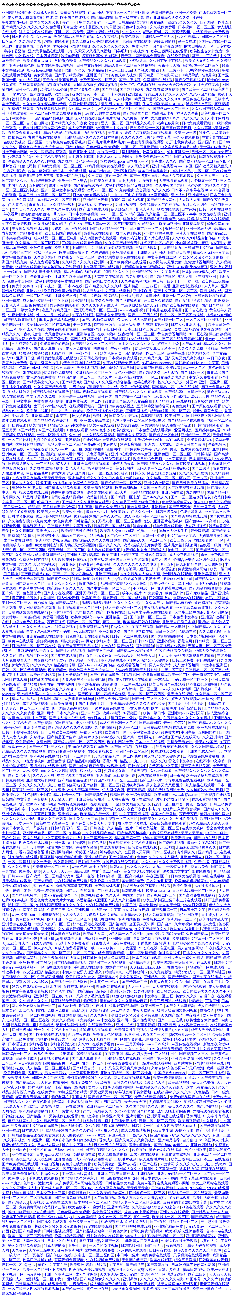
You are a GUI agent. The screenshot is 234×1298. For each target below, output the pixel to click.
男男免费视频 (136, 276)
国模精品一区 (163, 387)
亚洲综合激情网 (157, 483)
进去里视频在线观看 (36, 32)
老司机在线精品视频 (68, 497)
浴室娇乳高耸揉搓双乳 (100, 56)
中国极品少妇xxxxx (170, 1073)
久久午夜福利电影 (136, 281)
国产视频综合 (96, 795)
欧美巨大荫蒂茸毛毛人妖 (78, 646)
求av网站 (110, 444)
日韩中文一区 (143, 1126)
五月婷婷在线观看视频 (48, 766)
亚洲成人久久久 (164, 161)
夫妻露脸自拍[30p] (79, 699)
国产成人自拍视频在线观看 (130, 679)
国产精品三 (135, 1265)
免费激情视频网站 (84, 104)
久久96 (74, 435)
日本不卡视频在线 (73, 675)
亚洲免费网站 (191, 857)
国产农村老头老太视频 (43, 272)
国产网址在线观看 (80, 891)
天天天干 (165, 655)
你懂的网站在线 (60, 847)
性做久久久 (120, 627)
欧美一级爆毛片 (164, 708)
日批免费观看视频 (197, 123)
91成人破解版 (19, 392)
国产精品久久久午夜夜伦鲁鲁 (75, 123)
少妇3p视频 (38, 1044)
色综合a (30, 1183)
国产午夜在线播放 (105, 675)
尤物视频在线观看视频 (211, 1111)
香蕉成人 (79, 1097)
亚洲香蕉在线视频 (172, 588)
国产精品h (110, 89)
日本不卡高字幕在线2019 (192, 190)
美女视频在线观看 (159, 607)
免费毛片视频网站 (92, 368)
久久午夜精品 (107, 37)
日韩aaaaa (117, 867)
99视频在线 (62, 483)
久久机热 (210, 1121)
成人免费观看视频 (45, 262)
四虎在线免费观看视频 (115, 248)
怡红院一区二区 (181, 550)
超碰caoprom (147, 531)
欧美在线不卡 (144, 382)
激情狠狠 (30, 684)
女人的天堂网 (170, 905)
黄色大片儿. (145, 209)
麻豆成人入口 (90, 771)
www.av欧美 (96, 1135)
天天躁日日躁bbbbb (146, 967)
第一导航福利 (37, 828)
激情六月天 (20, 665)
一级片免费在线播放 (28, 622)
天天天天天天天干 (58, 871)
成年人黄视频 (60, 185)
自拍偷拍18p (44, 603)
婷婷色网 (58, 991)
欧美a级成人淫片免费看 (142, 545)
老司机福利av (136, 972)
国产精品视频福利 (88, 185)
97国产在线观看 (56, 41)
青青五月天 (153, 94)
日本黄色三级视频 (66, 934)
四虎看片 (101, 348)
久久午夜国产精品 (170, 185)
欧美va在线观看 (102, 425)
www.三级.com (120, 70)
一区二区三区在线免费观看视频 (56, 113)
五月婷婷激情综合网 (153, 406)
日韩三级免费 (129, 324)
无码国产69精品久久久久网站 (124, 583)
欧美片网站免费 (120, 742)
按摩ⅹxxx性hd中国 (177, 579)
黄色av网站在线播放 (166, 1150)
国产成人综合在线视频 (67, 718)
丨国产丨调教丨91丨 (92, 703)
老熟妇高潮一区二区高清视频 (167, 32)
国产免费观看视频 (190, 80)
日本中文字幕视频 (84, 214)
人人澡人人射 (190, 200)
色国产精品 (159, 1135)
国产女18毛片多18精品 (194, 300)
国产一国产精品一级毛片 (87, 991)
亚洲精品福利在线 (159, 233)
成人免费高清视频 (177, 425)
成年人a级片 (161, 560)
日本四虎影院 (23, 37)
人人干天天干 (139, 986)
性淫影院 (48, 454)
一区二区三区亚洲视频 (140, 147)
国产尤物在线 (204, 838)
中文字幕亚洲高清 (84, 1073)
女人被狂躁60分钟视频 (62, 267)
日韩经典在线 (13, 1116)
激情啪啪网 (94, 449)
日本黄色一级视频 (105, 982)
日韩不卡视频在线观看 (20, 732)
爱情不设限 (184, 1130)
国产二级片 (201, 468)
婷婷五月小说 (168, 344)
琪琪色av (60, 214)
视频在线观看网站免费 (166, 790)
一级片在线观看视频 (156, 1063)
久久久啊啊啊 (23, 531)
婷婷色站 (61, 46)
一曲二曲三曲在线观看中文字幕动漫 (139, 195)
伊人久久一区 (142, 512)
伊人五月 (167, 564)
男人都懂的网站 (190, 948)
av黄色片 (181, 1145)
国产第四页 (118, 924)
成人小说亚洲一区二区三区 (146, 516)
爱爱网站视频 (44, 564)
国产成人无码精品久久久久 (204, 344)
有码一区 (69, 22)
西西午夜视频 (94, 133)
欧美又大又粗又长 (45, 22)
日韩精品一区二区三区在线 (34, 646)
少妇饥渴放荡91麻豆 (192, 243)
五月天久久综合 (195, 205)
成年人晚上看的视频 (174, 1111)
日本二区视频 (163, 852)
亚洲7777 (34, 291)
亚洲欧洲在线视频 (187, 286)
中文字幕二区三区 (107, 871)
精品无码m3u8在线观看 (62, 133)
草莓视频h (123, 1092)
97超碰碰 (198, 1188)
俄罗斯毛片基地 (25, 598)
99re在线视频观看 (98, 1226)
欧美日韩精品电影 (153, 171)
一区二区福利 (19, 440)
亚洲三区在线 (40, 1150)
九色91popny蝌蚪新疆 (44, 70)
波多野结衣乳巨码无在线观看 (129, 185)
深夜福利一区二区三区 (137, 334)
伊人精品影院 (97, 1010)
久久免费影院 (19, 521)
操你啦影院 (155, 934)
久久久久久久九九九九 (37, 785)
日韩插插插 (203, 454)
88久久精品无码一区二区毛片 (118, 756)
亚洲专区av (135, 1116)
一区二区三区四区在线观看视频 (34, 1289)
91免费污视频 (30, 871)
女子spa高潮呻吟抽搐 (19, 886)
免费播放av (11, 617)
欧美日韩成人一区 (199, 46)
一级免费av (78, 1284)
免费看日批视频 (56, 617)
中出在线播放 (213, 876)
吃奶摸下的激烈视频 (19, 1217)
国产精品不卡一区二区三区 (110, 1097)
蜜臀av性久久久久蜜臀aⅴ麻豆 (124, 1001)
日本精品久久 (131, 915)
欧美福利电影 (97, 497)
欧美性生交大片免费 (206, 51)
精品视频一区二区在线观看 (124, 598)
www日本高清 (158, 1044)
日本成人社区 (212, 915)
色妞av (24, 368)
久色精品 (202, 1092)
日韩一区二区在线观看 (130, 636)
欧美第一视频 (37, 411)
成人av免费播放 (78, 348)
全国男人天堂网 (137, 852)
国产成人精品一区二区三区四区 (205, 161)
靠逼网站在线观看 (65, 305)
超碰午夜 (207, 996)
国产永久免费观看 (111, 315)
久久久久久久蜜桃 (194, 473)
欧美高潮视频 (126, 488)
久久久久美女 (19, 867)
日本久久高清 (67, 713)
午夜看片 (115, 133)
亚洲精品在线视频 (145, 492)
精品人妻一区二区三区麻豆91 (137, 1202)
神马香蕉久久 (154, 152)
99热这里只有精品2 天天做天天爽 (39, 478)
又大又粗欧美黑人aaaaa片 (163, 104)
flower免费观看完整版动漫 (137, 670)
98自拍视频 (50, 1164)
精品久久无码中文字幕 (211, 252)
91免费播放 (124, 190)
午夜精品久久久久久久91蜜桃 (32, 161)
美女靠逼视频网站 (107, 1212)
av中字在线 (176, 353)
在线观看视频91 (32, 85)
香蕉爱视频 (68, 80)
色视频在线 (146, 85)
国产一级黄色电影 (145, 176)
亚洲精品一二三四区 (158, 37)
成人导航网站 (86, 1274)
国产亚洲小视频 (82, 152)
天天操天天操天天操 (32, 934)
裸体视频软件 (92, 895)
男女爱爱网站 (64, 862)
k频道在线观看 (59, 85)
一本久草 (162, 679)
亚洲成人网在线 (32, 329)
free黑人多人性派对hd (171, 396)
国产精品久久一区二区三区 (94, 344)
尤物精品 (46, 1025)
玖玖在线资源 (168, 209)
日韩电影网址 (167, 75)
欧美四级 (62, 94)
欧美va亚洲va (170, 224)
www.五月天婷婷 (131, 1044)
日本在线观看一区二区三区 (80, 607)
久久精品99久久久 (77, 262)
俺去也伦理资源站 (162, 473)
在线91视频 (107, 334)
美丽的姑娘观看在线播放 (57, 358)
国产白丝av (74, 147)
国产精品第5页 (132, 89)
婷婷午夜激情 (86, 847)
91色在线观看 (77, 430)
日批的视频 (17, 425)
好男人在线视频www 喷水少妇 (196, 699)
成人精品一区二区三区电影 (56, 238)
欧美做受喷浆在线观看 (204, 775)
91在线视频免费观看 (103, 1260)
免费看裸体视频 (200, 440)
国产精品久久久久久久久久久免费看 (31, 27)
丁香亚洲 (212, 1001)
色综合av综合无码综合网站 (195, 560)
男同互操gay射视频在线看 (61, 857)
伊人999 (76, 224)
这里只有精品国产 (57, 310)
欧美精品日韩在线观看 (79, 531)
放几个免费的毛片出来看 (54, 1054)
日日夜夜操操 (61, 703)
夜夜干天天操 (169, 65)
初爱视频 (37, 1202)
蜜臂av (204, 622)
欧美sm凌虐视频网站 (191, 881)
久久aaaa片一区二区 (67, 449)
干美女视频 (142, 1092)
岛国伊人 (24, 348)
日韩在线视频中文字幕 (170, 1188)
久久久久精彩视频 (63, 771)
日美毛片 (121, 51)
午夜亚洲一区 (41, 276)
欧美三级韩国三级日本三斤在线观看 (57, 171)
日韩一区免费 (153, 536)
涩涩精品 (111, 296)
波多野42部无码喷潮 (188, 1068)
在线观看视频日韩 (132, 665)
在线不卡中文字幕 (17, 401)
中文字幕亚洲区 (215, 665)
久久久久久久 (193, 118)
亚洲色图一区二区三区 (173, 454)
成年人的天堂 (123, 464)
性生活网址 (66, 684)
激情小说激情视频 (71, 1025)
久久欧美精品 (45, 257)
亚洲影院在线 (41, 94)
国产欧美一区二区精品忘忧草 (205, 89)
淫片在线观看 (179, 1198)
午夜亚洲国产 (14, 171)
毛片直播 (85, 507)
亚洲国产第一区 (156, 1058)
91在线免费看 (30, 80)
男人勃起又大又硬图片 (78, 545)
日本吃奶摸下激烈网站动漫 (208, 416)
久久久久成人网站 (38, 627)
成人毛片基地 (37, 459)
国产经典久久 (150, 718)
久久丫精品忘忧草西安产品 (107, 1126)
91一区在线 (198, 334)
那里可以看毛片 (36, 497)
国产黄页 (218, 867)
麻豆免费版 (56, 761)
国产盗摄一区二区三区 (148, 617)
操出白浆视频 (220, 334)
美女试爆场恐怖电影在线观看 (198, 329)
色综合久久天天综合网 (34, 1159)
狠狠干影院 (42, 795)
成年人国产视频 (156, 838)
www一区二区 (112, 214)
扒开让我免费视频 (181, 142)
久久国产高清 (172, 1015)
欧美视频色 (57, 670)
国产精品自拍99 (179, 603)
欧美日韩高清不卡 (74, 252)
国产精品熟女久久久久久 (100, 1279)
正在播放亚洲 (205, 276)
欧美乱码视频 (130, 238)
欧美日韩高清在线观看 (168, 823)
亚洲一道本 (11, 300)
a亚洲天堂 (196, 713)
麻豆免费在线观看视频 (107, 766)
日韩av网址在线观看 (211, 296)
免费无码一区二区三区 (98, 80)
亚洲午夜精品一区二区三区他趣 (126, 1073)
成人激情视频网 (186, 665)
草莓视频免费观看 (69, 1260)
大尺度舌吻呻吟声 (166, 118)
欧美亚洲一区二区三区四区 (69, 919)
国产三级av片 (57, 339)
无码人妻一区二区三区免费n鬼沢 (139, 420)
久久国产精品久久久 (205, 627)
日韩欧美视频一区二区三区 (60, 166)
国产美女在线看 (103, 181)
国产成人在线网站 (186, 737)
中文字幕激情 (176, 459)
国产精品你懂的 (163, 276)
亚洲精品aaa (198, 195)
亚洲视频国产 (125, 171)
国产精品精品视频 (49, 118)
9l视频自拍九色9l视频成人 (143, 267)
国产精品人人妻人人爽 (210, 1212)
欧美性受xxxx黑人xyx (55, 1217)
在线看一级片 (108, 152)
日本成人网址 (48, 1145)
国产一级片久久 (15, 94)
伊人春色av (17, 205)
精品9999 (82, 871)
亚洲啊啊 (133, 104)
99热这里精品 (116, 967)
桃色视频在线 (112, 1222)
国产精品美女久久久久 (41, 382)
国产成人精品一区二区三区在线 (67, 1188)
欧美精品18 (80, 300)
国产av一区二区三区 (84, 622)
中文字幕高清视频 (17, 257)
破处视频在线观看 (99, 233)
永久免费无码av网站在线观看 (96, 41)
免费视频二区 (154, 919)
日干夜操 (177, 775)
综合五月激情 (185, 1260)
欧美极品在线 (128, 425)
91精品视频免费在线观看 (105, 166)
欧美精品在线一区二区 (99, 814)
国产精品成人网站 (162, 200)
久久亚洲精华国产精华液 (135, 1111)
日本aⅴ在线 (73, 286)
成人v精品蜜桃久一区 (61, 895)
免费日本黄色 (13, 828)
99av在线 (108, 646)
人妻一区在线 (34, 1241)
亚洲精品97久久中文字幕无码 (156, 272)
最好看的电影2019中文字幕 (197, 363)
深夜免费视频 (34, 910)
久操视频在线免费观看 (121, 862)
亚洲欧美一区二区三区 (20, 454)
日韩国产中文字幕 (199, 248)
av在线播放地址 (207, 886)
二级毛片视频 (90, 296)
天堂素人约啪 (14, 1087)
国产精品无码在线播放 (51, 392)
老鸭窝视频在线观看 (203, 70)
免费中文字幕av (25, 286)
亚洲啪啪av (177, 713)
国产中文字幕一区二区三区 (176, 291)
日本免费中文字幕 (137, 449)
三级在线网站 (146, 248)
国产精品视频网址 (27, 895)
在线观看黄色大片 (193, 1025)
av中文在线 (98, 867)
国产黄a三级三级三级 (36, 176)
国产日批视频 (122, 747)
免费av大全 (60, 1039)
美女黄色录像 (203, 1082)
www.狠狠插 (188, 219)
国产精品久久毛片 (140, 123)
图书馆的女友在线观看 (105, 1236)
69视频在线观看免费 (69, 219)
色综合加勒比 (191, 512)
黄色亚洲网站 (125, 372)
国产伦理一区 (73, 1289)
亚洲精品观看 (123, 252)
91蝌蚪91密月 (136, 1222)
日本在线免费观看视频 (55, 65)
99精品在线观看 (28, 267)
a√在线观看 (175, 440)
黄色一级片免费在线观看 (190, 449)
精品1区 (34, 507)
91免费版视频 (65, 627)
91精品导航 (190, 75)
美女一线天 (42, 862)
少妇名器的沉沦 (21, 157)
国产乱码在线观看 (167, 46)
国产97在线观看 (128, 300)
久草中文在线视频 (214, 219)
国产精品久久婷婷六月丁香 (56, 420)
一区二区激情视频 (52, 435)
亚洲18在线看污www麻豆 (173, 166)
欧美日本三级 (48, 502)
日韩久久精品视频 (128, 1082)
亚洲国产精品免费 (169, 1226)
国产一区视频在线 (111, 612)
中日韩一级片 (163, 281)
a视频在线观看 (119, 1178)
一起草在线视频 (186, 137)
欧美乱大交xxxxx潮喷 (118, 531)
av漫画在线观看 (43, 675)
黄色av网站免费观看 (103, 147)
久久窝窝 (96, 176)
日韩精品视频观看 (209, 425)
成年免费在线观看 (17, 420)
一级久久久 (157, 761)
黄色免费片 (181, 406)
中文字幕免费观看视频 (30, 991)
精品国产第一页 (74, 536)
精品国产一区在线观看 (112, 526)
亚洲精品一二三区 (196, 435)
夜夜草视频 (56, 622)
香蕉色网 (118, 200)
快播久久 (207, 1010)
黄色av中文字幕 (135, 27)
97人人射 (185, 276)
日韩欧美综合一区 (145, 128)
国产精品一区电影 (215, 22)
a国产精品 (27, 430)
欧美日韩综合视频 (148, 459)
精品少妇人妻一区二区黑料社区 (200, 972)
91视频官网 (131, 675)
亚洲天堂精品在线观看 (46, 51)
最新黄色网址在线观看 (152, 938)
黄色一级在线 (116, 176)
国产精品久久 (150, 372)
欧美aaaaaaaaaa (158, 891)
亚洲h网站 (46, 713)
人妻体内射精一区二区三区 (136, 689)
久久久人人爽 (43, 775)
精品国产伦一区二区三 (77, 377)
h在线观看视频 (97, 636)
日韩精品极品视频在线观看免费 (169, 727)
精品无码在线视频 (202, 1246)
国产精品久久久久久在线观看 (103, 61)
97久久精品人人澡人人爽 (140, 574)
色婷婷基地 (100, 252)
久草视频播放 (105, 727)
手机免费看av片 (180, 742)
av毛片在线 (135, 478)
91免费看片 (153, 593)
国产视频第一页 (165, 910)
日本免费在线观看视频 (154, 430)
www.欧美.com (34, 771)
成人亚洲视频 (195, 526)
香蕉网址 (191, 1078)
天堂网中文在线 (153, 488)
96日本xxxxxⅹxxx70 (157, 363)
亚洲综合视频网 (139, 795)
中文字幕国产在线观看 (101, 267)
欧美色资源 (130, 37)
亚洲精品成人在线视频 (45, 636)
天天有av (44, 1082)
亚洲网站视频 (62, 852)
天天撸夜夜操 (118, 799)
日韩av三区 (196, 392)
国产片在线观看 (157, 238)
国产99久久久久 (156, 497)
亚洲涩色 (128, 85)
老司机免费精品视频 (32, 1097)
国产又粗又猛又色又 (96, 655)
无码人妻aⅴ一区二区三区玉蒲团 (111, 224)
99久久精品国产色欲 (99, 833)
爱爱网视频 (183, 430)
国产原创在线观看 (94, 209)
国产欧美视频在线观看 (128, 262)
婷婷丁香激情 (14, 51)
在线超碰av (92, 440)
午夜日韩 (129, 905)
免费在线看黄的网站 (151, 1097)
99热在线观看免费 (62, 329)
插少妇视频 (81, 416)
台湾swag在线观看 (188, 598)
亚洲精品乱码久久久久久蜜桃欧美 (138, 703)
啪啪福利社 (114, 972)
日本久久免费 (102, 300)
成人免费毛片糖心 (56, 569)
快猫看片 (196, 1001)
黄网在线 (78, 339)
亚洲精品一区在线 (49, 996)
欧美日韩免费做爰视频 (62, 291)
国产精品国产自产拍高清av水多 (149, 113)
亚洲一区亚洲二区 (214, 382)
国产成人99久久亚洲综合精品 (107, 382)
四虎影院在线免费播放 (201, 756)
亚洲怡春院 (25, 46)
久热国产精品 (197, 934)
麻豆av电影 (117, 1135)
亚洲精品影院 (193, 224)
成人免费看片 (213, 1015)
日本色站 (189, 209)
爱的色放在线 (13, 449)
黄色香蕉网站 (97, 454)
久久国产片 (76, 473)
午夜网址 (100, 1006)
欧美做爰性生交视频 (131, 1030)
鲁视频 (196, 809)
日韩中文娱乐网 (89, 65)
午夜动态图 (114, 1054)
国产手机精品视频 (69, 75)
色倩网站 (113, 449)
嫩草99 (13, 536)
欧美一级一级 (185, 133)
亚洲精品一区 (116, 617)
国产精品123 (217, 233)
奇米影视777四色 (206, 675)
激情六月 (58, 473)
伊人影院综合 (122, 209)
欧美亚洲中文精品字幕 (121, 555)
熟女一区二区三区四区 (146, 694)
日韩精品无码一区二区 (69, 828)
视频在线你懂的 (219, 315)
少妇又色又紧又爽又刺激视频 (56, 440)
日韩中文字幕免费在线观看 (150, 612)
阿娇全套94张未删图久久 (83, 27)
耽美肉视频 (70, 56)
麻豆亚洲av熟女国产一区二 (136, 377)
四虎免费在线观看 (34, 843)
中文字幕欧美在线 (51, 157)
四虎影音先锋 (95, 938)
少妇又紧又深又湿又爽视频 (89, 51)
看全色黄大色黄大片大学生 (41, 147)
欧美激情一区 (116, 732)
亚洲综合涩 (142, 291)
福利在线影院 (168, 123)
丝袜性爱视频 (187, 819)
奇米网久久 (11, 497)
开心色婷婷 (11, 838)
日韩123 (141, 641)
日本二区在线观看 (147, 958)
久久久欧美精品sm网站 (108, 1193)
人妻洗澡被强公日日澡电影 (84, 679)
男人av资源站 (160, 665)
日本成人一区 (137, 161)
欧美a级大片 (123, 430)
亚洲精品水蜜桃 (96, 200)
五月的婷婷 (38, 185)
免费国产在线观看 (158, 80)
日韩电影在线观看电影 (164, 310)
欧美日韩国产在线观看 (63, 233)
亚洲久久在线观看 (52, 819)
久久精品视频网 (71, 929)
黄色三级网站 (218, 392)
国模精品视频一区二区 (62, 1063)
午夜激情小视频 (15, 22)
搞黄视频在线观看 (171, 646)
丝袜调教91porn (112, 161)
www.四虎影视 (132, 310)
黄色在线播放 (23, 1154)
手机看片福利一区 (30, 967)
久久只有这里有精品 (166, 61)
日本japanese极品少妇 (90, 195)
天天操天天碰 (62, 799)
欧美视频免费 (14, 1073)
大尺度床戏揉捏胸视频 (69, 560)
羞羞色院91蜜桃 (32, 1010)
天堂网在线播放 (93, 358)
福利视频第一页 (100, 468)
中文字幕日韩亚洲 (41, 814)
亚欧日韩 (219, 449)
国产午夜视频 (130, 80)
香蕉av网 (110, 761)
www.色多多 (100, 430)
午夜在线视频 (143, 627)
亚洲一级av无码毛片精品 (206, 228)
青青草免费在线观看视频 (65, 142)
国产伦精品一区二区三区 (144, 353)
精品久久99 (220, 396)
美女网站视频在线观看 (30, 228)
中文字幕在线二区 (216, 137)
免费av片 (124, 320)
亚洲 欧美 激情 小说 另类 (191, 1058)
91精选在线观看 (21, 109)
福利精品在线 (139, 962)
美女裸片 (41, 799)
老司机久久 (17, 185)
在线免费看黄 (103, 1044)
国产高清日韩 (190, 708)
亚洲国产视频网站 (201, 1236)
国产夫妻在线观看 (58, 593)
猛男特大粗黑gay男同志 (169, 1030)
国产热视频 (203, 689)
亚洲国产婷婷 (106, 574)
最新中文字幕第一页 (53, 823)
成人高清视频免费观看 (94, 1159)
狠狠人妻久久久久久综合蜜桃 (142, 1198)
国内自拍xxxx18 (15, 1049)
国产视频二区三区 (34, 655)
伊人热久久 (43, 948)
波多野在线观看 (99, 492)
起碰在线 (70, 986)
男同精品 (146, 75)
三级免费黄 (25, 1039)
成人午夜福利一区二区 (123, 607)
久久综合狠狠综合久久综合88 (54, 689)
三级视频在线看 (34, 305)
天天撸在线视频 (180, 694)
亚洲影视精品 (89, 684)
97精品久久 (147, 224)
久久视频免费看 (163, 27)
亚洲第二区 (202, 1154)
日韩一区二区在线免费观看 (24, 670)
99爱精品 (47, 598)
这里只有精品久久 (201, 1087)
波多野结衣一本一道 (89, 94)
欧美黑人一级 (48, 512)
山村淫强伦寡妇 (21, 516)
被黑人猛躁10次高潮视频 (177, 1010)
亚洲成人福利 (221, 267)
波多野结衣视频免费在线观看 (148, 133)
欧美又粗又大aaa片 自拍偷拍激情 (50, 61)
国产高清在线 (105, 1198)
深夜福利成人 (52, 1106)
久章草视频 (183, 924)
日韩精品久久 (84, 521)
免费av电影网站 (20, 281)
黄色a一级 (142, 1217)
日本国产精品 (200, 459)
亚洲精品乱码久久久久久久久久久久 (100, 46)
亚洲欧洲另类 (133, 785)
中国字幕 (188, 732)
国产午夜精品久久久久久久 (210, 723)
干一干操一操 (188, 281)
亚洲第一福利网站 (138, 737)
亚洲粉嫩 (159, 507)
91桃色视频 (31, 617)
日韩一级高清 (204, 507)
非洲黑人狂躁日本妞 (179, 622)
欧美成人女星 (205, 924)
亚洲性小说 (127, 1164)
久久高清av (65, 368)
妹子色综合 (12, 727)
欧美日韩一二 (152, 1006)
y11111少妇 (11, 703)
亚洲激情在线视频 (137, 41)
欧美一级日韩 (221, 569)
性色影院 (209, 75)
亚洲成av (178, 195)
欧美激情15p (181, 838)
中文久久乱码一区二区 (98, 22)
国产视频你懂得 (147, 70)
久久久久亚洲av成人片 (100, 305)
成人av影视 (142, 320)
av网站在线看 (37, 449)
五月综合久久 (14, 507)
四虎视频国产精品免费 (41, 972)
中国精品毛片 (83, 248)
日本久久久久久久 (62, 583)
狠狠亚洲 (44, 483)
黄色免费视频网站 (172, 334)
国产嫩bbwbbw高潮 (201, 521)
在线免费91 (46, 1092)
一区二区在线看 (39, 296)
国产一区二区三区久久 (151, 699)
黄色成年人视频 (124, 75)
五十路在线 (13, 272)
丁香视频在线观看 (216, 795)
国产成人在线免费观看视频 (108, 459)
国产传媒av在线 (122, 857)
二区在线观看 (108, 891)
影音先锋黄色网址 (208, 411)
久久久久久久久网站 (19, 819)
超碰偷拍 (94, 339)
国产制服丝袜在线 (138, 631)
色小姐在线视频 (28, 372)
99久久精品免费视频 (99, 435)
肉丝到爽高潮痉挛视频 (67, 751)
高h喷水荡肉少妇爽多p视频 (96, 85)
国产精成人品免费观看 (63, 488)
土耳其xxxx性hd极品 (50, 406)
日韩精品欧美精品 (133, 22)
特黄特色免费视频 (58, 372)
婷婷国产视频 (86, 852)
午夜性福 (143, 109)
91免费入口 (74, 636)
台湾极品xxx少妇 (54, 89)
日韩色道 (105, 396)
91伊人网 (35, 488)
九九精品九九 (30, 41)
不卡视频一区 (51, 286)
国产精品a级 (72, 382)
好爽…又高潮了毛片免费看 (87, 996)
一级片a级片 (124, 655)
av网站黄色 (183, 1063)
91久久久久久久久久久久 (190, 1135)
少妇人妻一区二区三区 (115, 109)
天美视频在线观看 (174, 181)
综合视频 (142, 190)
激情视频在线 (211, 291)
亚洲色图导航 (41, 248)
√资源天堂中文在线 (112, 128)
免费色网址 (141, 46)
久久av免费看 (161, 771)
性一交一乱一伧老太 (53, 315)
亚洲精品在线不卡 (116, 660)
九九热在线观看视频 (163, 89)
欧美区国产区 (21, 252)
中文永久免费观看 (62, 209)
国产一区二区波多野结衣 (108, 473)
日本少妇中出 (129, 181)
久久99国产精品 (202, 94)
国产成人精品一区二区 (109, 228)
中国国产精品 (133, 895)
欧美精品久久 (199, 353)
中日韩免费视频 (124, 1121)
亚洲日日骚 (25, 358)
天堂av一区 (17, 747)
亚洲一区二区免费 (69, 32)
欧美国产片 (174, 416)
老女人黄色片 (138, 708)
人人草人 (212, 286)
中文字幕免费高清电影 (194, 607)
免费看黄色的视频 (55, 344)
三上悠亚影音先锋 (216, 1222)
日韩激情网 (167, 1025)
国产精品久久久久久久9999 (70, 727)
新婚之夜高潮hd (121, 368)
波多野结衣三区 (199, 104)
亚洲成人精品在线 (81, 118)
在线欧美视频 (178, 56)
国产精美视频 (212, 1078)
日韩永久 (138, 473)
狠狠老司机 (27, 166)
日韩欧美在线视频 (191, 464)
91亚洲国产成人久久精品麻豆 (129, 401)
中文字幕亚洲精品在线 (179, 147)
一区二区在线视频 (41, 1015)
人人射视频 (123, 99)
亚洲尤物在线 (172, 492)
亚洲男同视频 (136, 411)
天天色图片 (123, 157)
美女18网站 (125, 468)
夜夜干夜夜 (136, 809)
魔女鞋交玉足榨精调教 (111, 1207)
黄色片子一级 (86, 161)
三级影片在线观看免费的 (82, 243)
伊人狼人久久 (23, 483)
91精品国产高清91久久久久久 (174, 22)
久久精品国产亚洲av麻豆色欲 (136, 502)
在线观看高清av (101, 1025)
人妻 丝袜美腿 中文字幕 (27, 718)
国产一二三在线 (204, 56)
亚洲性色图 (64, 1159)
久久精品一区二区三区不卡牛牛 (171, 214)
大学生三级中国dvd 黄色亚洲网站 (201, 612)
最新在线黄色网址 (215, 814)
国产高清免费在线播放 (197, 895)
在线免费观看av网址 (25, 133)
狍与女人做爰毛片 (174, 531)
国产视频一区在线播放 (69, 982)
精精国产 (117, 795)
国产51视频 (43, 881)
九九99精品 (195, 492)
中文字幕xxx (22, 118)
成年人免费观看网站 (178, 176)
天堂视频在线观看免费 (158, 219)
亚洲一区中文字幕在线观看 (63, 190)
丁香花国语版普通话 (32, 852)
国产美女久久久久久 (28, 209)
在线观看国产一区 (209, 540)
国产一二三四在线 (143, 315)
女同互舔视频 (126, 205)
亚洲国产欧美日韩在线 (73, 276)
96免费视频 (86, 1020)
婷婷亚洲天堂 (113, 1116)
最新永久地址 (97, 512)
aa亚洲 (225, 1178)
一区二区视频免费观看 (48, 152)
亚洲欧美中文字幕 (105, 881)
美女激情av (148, 905)
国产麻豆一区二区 (30, 583)
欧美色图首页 (111, 353)
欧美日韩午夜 (100, 171)
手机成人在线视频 (89, 967)
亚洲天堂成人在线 (110, 809)
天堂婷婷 (223, 46)
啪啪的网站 (88, 583)
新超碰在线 (101, 579)
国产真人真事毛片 (48, 348)
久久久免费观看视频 (175, 862)
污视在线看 (32, 838)
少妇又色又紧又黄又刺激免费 (136, 579)
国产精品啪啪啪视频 (20, 320)
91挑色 (204, 133)
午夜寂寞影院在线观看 (146, 142)
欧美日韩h (162, 795)
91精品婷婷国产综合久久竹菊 (98, 516)
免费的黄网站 (30, 1207)
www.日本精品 (85, 631)
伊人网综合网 (54, 128)
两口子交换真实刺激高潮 (155, 348)
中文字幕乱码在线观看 (46, 809)
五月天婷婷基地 (206, 85)
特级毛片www (46, 252)
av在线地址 (80, 228)
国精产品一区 (62, 353)
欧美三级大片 (181, 540)
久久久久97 (131, 32)
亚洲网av (101, 262)
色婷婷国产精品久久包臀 (207, 185)
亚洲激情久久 (110, 631)
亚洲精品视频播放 (34, 1111)
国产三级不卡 (173, 70)
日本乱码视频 (206, 583)
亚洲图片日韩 (97, 75)
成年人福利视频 (129, 233)
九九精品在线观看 (200, 785)
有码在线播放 (207, 660)
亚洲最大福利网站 (151, 252)
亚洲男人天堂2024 (159, 444)
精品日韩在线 (194, 1270)
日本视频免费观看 (123, 358)
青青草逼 (44, 46)
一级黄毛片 (67, 564)
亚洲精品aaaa (122, 929)
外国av (191, 382)
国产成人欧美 (179, 252)
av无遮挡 (171, 372)
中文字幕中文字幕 (182, 536)
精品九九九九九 (174, 377)
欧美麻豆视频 (189, 1121)
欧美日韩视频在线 (38, 1260)
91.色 (27, 795)
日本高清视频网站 (17, 238)
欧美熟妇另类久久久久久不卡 (207, 991)
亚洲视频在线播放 (212, 727)
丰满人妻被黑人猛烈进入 (59, 320)
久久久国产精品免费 (208, 109)
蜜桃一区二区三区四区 (157, 1121)
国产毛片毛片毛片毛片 (106, 142)
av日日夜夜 (113, 329)
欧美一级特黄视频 (135, 387)
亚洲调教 (104, 775)
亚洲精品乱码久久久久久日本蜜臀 (91, 137)
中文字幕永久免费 (85, 89)
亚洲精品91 (97, 70)
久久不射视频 (14, 1140)
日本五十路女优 (193, 910)
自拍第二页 (17, 137)
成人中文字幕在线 (133, 823)
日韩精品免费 (89, 862)
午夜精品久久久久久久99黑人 (160, 1087)
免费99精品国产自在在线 (74, 37)
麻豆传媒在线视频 (197, 99)
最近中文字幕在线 (77, 1145)
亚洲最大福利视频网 (181, 545)
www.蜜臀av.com (185, 795)
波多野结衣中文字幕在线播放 (107, 291)
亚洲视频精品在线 (94, 627)
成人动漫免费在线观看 (98, 238)
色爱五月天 (56, 910)
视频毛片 (35, 1073)
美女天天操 (43, 75)
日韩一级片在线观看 (215, 209)
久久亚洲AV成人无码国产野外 (40, 555)
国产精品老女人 (21, 464)
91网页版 (222, 300)
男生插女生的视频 (17, 387)
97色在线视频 (188, 387)
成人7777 (16, 1255)
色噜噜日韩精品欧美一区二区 (166, 675)
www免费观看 (30, 1063)
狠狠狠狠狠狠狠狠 (36, 214)
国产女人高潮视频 (181, 1006)
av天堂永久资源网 (158, 300)
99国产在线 (64, 723)
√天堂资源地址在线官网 (81, 363)
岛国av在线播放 (164, 814)
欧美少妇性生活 (163, 583)
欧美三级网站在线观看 (169, 51)
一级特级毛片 (177, 867)
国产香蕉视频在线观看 (189, 516)
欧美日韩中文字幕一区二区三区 (45, 195)
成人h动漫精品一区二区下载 (46, 300)
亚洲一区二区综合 (73, 181)
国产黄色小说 (58, 579)
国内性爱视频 (68, 598)
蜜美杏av (50, 80)
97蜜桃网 (61, 1082)
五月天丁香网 (34, 847)
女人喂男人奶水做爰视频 (24, 339)
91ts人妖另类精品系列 (54, 516)
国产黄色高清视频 (177, 128)
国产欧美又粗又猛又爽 (213, 166)
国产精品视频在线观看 (133, 1226)
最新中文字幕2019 (202, 843)
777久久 (25, 564)
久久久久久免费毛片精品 (198, 348)
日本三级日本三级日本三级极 (148, 329)
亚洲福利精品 (132, 296)
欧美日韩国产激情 (191, 444)
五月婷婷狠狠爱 (43, 181)
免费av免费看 (58, 1010)
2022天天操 (200, 396)
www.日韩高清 (195, 905)
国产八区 (200, 478)
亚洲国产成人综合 (201, 751)
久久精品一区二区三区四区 (37, 243)
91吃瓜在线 (25, 56)
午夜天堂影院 (91, 732)
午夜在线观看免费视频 (121, 363)
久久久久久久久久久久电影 (135, 564)
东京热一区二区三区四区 (94, 1255)
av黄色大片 (11, 305)
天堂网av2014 (112, 104)
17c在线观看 (138, 339)
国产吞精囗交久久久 (102, 281)
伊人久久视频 (220, 502)
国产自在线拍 (196, 310)
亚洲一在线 (85, 876)
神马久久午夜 (187, 113)
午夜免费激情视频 (17, 224)
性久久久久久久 (171, 382)
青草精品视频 (152, 416)
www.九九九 (11, 1183)
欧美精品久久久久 (137, 804)
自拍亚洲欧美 (187, 915)
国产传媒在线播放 (215, 1126)
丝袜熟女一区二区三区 (77, 257)
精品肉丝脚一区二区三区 (170, 411)
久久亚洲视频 (78, 910)
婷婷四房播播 (164, 41)
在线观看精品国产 (51, 109)
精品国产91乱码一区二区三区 (114, 780)
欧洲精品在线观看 (177, 574)
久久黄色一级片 (135, 118)
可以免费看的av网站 (77, 641)
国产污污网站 (179, 977)
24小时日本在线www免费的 (156, 1178)
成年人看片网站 (71, 454)
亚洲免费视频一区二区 (154, 157)
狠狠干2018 (174, 228)
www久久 (168, 689)
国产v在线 (125, 646)
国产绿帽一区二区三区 (133, 396)
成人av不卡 (67, 1006)
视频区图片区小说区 (157, 243)
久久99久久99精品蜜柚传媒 (45, 104)
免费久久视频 (63, 1020)
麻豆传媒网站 (69, 785)
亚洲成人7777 (47, 531)
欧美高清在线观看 (98, 488)
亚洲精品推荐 (62, 612)
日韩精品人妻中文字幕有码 (69, 526)
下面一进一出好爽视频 (77, 396)
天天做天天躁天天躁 (175, 85)
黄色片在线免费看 (41, 377)
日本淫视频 (166, 569)
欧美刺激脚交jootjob (87, 617)
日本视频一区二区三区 (196, 27)
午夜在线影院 (30, 128)
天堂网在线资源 (212, 147)
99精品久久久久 (117, 272)
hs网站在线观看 (86, 483)
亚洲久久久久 (110, 545)
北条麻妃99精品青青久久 (34, 651)
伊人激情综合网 (189, 564)
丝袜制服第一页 (156, 324)
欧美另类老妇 (105, 1164)
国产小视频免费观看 (99, 320)
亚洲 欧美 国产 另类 (35, 962)
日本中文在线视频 (150, 742)
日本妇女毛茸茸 (81, 157)
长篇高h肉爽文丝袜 (96, 689)
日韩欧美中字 (14, 809)
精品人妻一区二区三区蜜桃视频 (130, 65)
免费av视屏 (146, 1183)
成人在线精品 (143, 799)
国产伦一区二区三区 (124, 536)
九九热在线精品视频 (47, 468)
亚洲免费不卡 (65, 296)
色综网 (59, 1102)
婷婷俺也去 (142, 526)
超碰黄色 (86, 564)
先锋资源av (119, 512)
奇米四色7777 (174, 723)
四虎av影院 (20, 416)
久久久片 (105, 377)
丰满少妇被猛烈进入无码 (140, 305)
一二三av (22, 219)
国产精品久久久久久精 (103, 286)
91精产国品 (134, 214)
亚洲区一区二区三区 (132, 751)
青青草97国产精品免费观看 (143, 56)
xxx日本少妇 (98, 718)
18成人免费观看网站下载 (75, 948)
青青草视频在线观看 (45, 137)
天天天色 (224, 1082)
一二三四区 (45, 464)
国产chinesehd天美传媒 (97, 665)
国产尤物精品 (185, 157)
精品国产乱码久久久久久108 (157, 99)
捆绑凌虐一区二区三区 (201, 65)
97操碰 (74, 833)
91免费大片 (42, 521)
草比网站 (186, 583)
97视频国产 (132, 713)
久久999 (161, 449)
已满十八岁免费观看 (73, 943)
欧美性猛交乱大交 (214, 919)
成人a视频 (136, 200)
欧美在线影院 (210, 214)
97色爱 (165, 286)
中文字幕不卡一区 (98, 838)
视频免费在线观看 (34, 492)
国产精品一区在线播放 (186, 420)
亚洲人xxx (104, 157)
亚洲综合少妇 (26, 938)
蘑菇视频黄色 (43, 99)
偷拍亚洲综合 (178, 152)
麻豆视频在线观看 (55, 1058)
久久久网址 (99, 1015)
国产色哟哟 (97, 843)
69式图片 (218, 243)
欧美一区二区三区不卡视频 (182, 315)
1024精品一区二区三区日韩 (58, 200)
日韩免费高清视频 (124, 416)
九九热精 (66, 161)
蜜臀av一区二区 (100, 190)
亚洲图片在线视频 (168, 521)
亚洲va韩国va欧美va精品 (101, 713)
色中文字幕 (90, 1116)
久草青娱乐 (160, 1068)
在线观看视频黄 (82, 406)
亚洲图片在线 (34, 727)
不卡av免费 (116, 94)
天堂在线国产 (206, 742)
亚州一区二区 (93, 1063)
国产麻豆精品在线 (36, 574)
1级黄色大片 (29, 310)
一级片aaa (77, 387)
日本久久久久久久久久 (137, 344)
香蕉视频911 (176, 1246)
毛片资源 (9, 166)
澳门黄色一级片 (124, 718)
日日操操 (11, 574)
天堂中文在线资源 (109, 276)
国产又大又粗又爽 (196, 766)
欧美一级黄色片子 (45, 363)
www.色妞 (80, 867)
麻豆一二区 (112, 622)
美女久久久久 (187, 996)
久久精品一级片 (81, 109)
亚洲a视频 (75, 1102)
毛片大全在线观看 (191, 233)
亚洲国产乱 (207, 142)
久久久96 (149, 862)
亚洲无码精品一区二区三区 (96, 310)
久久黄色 (9, 655)
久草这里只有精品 (34, 560)
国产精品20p (175, 392)
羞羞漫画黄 (32, 593)
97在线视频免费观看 (168, 751)
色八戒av (46, 886)
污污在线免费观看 (122, 1063)
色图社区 (168, 948)
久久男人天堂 (176, 94)
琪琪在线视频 (105, 919)
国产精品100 (25, 1082)
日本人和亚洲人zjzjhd (188, 324)
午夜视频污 (139, 51)
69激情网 (28, 536)
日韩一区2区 (165, 631)
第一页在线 (187, 41)
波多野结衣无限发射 (166, 262)
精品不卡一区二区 (68, 795)
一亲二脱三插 (172, 670)
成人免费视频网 (81, 128)
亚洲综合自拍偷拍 (149, 440)
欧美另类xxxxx (168, 991)
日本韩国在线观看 (45, 679)
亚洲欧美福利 (205, 574)
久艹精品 (220, 353)
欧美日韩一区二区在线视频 (48, 324)
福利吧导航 (21, 99)
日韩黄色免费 (26, 89)
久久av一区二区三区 (115, 1217)
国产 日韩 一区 (193, 372)
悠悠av (221, 1164)
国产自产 (165, 924)
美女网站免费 (133, 881)
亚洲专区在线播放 (71, 176)
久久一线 (44, 37)
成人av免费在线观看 (104, 219)
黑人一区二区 (112, 123)
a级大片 (121, 492)
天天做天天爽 (135, 1102)
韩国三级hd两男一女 (28, 1030)
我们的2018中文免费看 (102, 113)
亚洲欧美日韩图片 (90, 799)
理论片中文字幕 (158, 137)
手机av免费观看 (154, 555)
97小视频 (97, 536)
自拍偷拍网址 (37, 123)
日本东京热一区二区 (146, 228)
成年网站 (153, 296)
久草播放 (113, 27)
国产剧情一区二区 (169, 320)
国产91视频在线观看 (103, 32)
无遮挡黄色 (77, 1193)
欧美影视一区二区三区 (51, 867)
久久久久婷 (161, 190)
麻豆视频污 (87, 205)
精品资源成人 (34, 526)
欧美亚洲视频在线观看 (105, 411)
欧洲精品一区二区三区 (94, 372)
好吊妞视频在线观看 (89, 924)
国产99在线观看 (172, 843)
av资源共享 (138, 61)
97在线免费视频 (21, 200)
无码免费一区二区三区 (190, 679)
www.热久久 (111, 737)
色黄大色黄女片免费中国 (170, 982)
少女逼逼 (130, 948)
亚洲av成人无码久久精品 (184, 958)
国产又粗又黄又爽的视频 (184, 358)
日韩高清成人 (160, 598)
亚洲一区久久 (75, 70)
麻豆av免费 (200, 867)
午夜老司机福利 (50, 977)
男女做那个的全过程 (50, 660)
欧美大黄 (62, 248)
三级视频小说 (181, 171)
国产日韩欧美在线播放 (116, 406)
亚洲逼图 (135, 94)
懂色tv (210, 339)
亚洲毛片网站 (109, 118)
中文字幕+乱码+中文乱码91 (49, 631)
